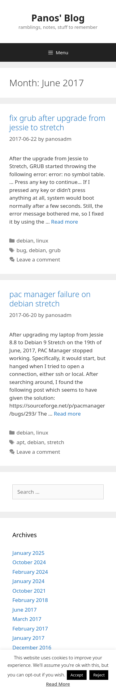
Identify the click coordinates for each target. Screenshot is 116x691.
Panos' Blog (57, 17)
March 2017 (26, 618)
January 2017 (28, 637)
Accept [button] (77, 675)
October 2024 (29, 562)
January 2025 (28, 552)
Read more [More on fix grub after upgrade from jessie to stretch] (64, 221)
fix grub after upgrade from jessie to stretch (57, 122)
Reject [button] (99, 675)
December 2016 (31, 647)
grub (55, 250)
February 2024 (30, 571)
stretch (55, 442)
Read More (58, 684)
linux (42, 240)
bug (21, 250)
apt (20, 442)
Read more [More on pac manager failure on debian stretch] (67, 413)
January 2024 (28, 581)
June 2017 (24, 609)
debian (24, 240)
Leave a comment (38, 259)
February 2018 (30, 600)
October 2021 (29, 590)
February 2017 (30, 628)
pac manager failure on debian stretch (50, 299)
